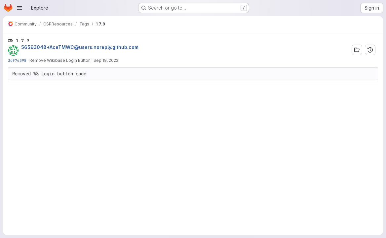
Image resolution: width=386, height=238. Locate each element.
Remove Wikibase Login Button (60, 60)
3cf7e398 (17, 60)
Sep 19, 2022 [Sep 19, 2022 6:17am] (106, 60)
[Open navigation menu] (19, 8)
